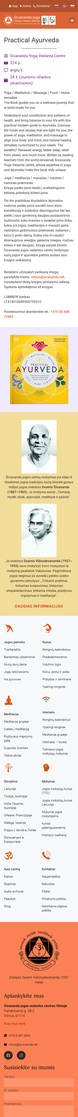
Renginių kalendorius (56, 649)
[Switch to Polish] (72, 6)
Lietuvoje (10, 789)
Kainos (8, 876)
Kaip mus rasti (14, 1024)
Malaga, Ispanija (15, 823)
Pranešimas (12, 1104)
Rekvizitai (48, 884)
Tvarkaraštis (12, 649)
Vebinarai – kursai (54, 742)
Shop (7, 906)
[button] (72, 20)
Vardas (9, 1076)
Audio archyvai (14, 891)
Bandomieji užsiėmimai (19, 657)
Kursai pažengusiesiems (54, 826)
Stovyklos (11, 781)
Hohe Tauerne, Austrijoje (14, 806)
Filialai (46, 891)
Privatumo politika (54, 899)
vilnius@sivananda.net (47, 277)
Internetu (48, 712)
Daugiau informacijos (39, 606)
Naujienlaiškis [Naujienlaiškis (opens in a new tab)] (51, 876)
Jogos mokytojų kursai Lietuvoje (57, 802)
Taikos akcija (12, 755)
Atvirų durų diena (15, 664)
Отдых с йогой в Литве (20, 830)
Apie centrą (12, 869)
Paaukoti (10, 899)
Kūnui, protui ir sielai (55, 672)
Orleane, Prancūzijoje (18, 815)
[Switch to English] (64, 6)
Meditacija (11, 714)
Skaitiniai (10, 884)
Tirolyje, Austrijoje (15, 796)
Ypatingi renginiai (53, 687)
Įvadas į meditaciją (16, 729)
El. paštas (11, 1090)
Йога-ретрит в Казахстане (14, 840)
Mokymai (48, 781)
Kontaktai (48, 869)
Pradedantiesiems (54, 657)
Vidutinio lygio (51, 664)
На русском (12, 679)
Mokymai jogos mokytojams (52, 814)
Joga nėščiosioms (16, 672)
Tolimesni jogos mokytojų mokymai (55, 751)
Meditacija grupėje (16, 721)
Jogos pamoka (14, 642)
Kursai (46, 642)
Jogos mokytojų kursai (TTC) (57, 791)
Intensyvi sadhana (54, 835)
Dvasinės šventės (16, 748)
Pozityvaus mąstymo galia (18, 738)
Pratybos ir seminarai (56, 679)
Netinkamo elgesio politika (54, 908)
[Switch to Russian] (57, 6)
